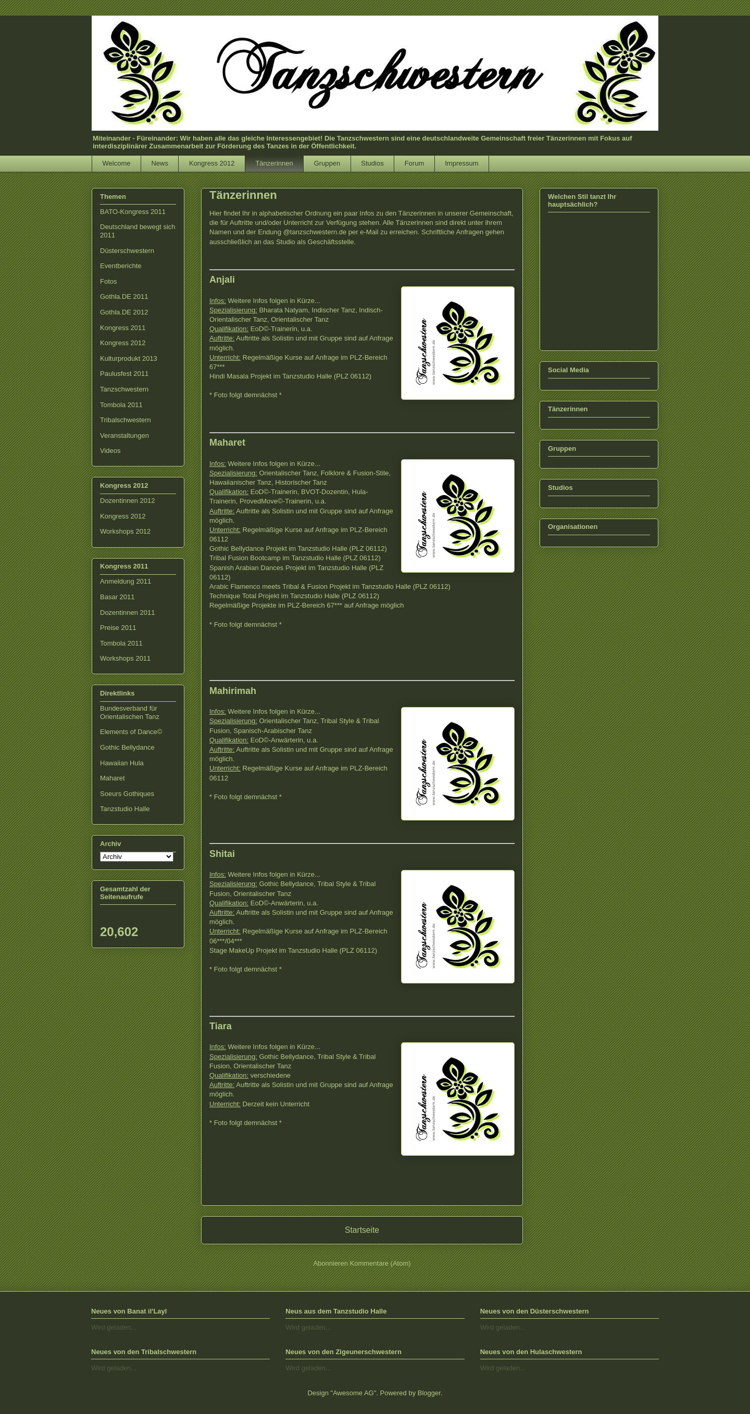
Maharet (112, 778)
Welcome (117, 163)
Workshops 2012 (125, 531)
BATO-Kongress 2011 (133, 212)
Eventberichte (121, 266)
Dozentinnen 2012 (127, 500)
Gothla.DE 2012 (124, 312)
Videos (110, 451)
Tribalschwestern (125, 420)
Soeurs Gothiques (127, 794)
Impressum (461, 163)
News (159, 163)
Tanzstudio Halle (124, 809)
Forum (414, 163)
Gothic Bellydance (127, 747)
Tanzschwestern (124, 389)
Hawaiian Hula (122, 763)
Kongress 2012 (211, 163)
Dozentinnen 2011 (127, 612)
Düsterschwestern (127, 251)
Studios (372, 163)
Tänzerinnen (274, 163)
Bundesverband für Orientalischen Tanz (129, 712)
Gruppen (327, 163)
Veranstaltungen (124, 435)
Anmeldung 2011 (125, 581)
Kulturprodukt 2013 (128, 358)
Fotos (108, 281)
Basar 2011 (117, 597)
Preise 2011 (118, 628)
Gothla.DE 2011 (124, 296)
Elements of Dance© (131, 732)
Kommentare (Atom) (380, 1263)
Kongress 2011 (122, 328)
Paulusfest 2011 (124, 373)
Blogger (429, 1393)
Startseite (362, 1230)
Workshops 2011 (125, 658)
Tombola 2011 (121, 405)
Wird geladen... (113, 1327)
